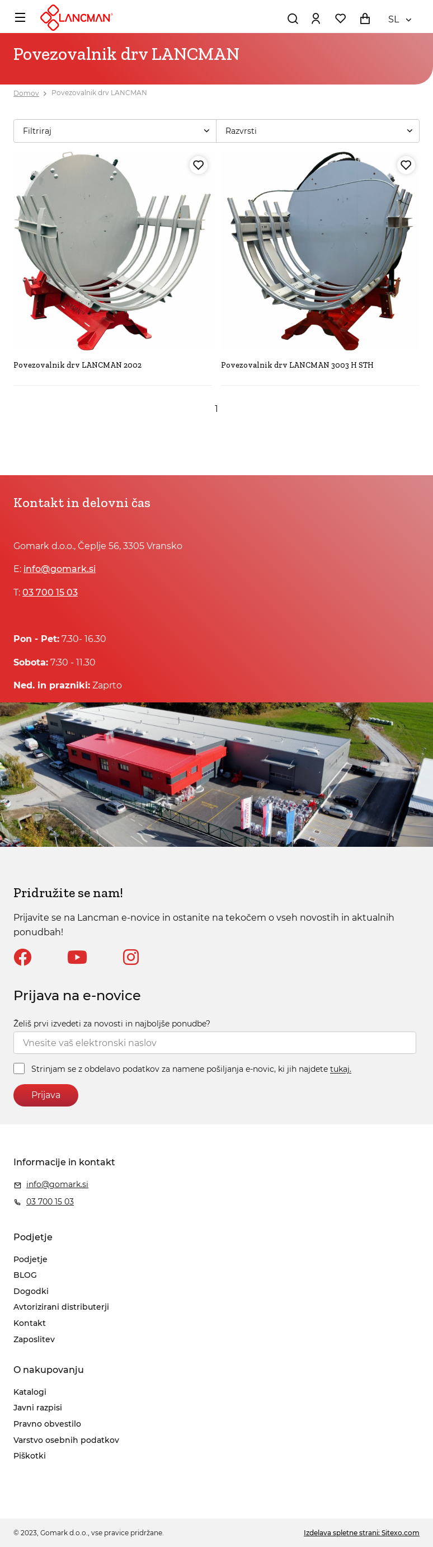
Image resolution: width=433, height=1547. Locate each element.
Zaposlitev (34, 1339)
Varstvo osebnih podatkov (66, 1440)
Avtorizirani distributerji (61, 1307)
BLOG (25, 1275)
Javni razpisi (37, 1408)
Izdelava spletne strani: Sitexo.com (362, 1533)
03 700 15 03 (50, 592)
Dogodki (31, 1291)
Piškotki (29, 1456)
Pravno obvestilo (47, 1424)
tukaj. (340, 1070)
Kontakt (29, 1323)
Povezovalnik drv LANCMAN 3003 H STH (297, 365)
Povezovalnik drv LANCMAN (99, 93)
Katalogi (29, 1392)
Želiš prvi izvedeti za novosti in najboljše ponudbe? (111, 1024)
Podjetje (30, 1259)
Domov (26, 93)
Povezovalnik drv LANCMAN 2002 (77, 365)
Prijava (45, 1095)
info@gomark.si (59, 569)
